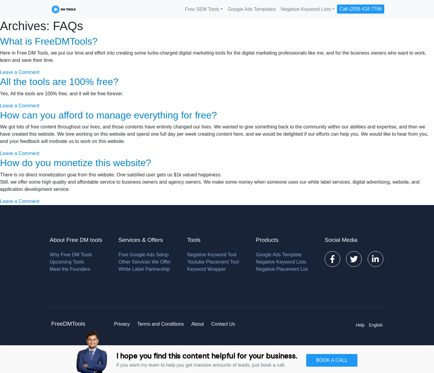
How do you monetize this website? (75, 162)
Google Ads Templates (252, 9)
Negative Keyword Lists (306, 9)
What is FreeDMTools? (49, 41)
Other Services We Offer (144, 261)
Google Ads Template (279, 254)
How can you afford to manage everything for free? (108, 115)
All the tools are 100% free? (59, 81)
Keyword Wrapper (206, 269)
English (376, 325)
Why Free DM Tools (71, 254)
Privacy (122, 324)
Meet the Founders (70, 269)
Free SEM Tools (202, 9)
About (197, 324)
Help (360, 325)
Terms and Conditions (160, 324)
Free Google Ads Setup (143, 254)
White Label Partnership (144, 269)
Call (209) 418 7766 (360, 8)
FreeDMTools (68, 324)
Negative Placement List (282, 269)
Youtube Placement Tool (213, 261)
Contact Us (223, 324)
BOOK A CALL (332, 360)
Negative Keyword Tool (211, 254)
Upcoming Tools (67, 261)
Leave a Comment (19, 72)
